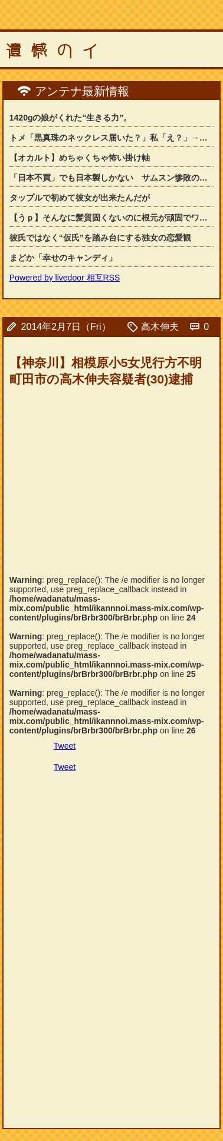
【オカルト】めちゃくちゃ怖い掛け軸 (79, 157)
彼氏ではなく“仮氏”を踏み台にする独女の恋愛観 (100, 237)
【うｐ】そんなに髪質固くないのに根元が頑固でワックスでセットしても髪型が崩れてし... (111, 217)
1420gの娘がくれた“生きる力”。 (70, 117)
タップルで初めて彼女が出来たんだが (79, 197)
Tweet (65, 745)
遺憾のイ (56, 51)
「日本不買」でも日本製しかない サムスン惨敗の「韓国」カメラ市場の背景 (111, 177)
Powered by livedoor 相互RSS (64, 277)
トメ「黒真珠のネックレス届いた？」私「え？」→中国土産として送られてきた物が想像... (111, 137)
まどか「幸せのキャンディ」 (63, 257)
